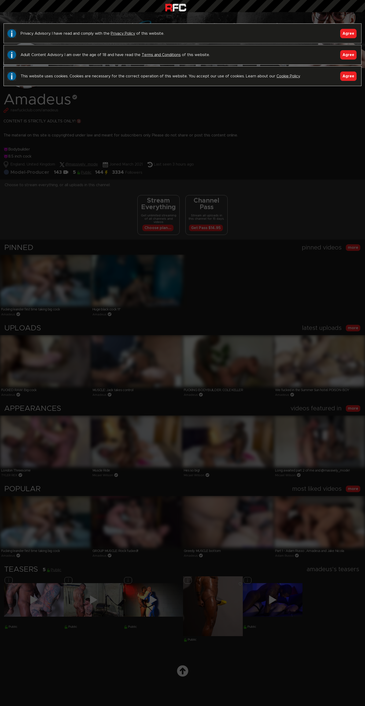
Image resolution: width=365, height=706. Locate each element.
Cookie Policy (288, 76)
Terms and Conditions (161, 55)
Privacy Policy (123, 33)
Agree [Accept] (348, 33)
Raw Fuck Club (175, 7)
